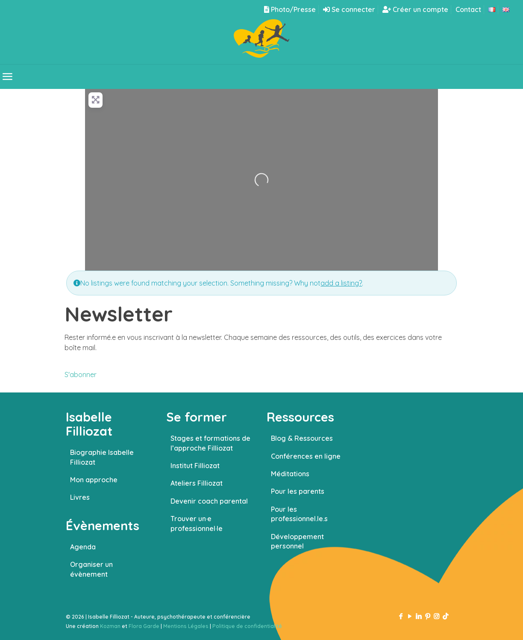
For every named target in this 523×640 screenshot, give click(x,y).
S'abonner (81, 374)
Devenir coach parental (209, 501)
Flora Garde (144, 626)
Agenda (83, 547)
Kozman (110, 626)
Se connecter (349, 9)
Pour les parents (297, 491)
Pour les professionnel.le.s (299, 514)
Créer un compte (415, 9)
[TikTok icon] (445, 616)
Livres (80, 497)
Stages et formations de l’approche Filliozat (210, 443)
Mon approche (94, 479)
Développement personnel (297, 541)
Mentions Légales (186, 626)
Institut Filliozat (195, 465)
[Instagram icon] (436, 616)
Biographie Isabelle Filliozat (102, 457)
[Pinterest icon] (427, 616)
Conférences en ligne (306, 456)
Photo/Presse (290, 9)
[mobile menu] (7, 76)
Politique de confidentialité (247, 626)
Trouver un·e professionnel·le (196, 523)
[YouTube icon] (409, 616)
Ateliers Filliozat (196, 483)
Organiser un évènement (91, 569)
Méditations (290, 473)
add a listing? (341, 283)
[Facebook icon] (400, 616)
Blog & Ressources (302, 438)
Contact (468, 9)
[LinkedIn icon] (418, 616)
